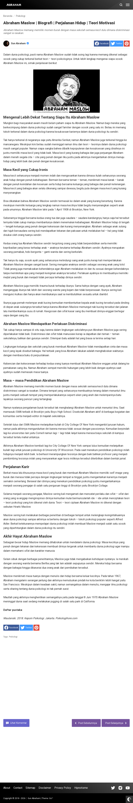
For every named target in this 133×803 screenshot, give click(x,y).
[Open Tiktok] (113, 788)
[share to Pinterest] (127, 44)
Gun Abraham (20, 43)
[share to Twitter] (116, 44)
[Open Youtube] (128, 788)
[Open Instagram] (120, 788)
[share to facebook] (102, 44)
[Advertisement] (66, 681)
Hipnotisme (81, 787)
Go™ (51, 798)
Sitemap (30, 787)
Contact (17, 787)
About (6, 787)
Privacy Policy (62, 787)
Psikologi (13, 637)
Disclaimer (45, 787)
